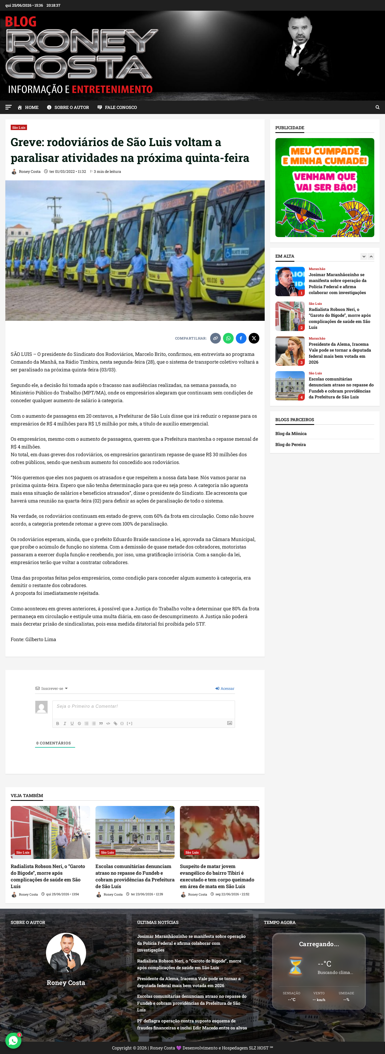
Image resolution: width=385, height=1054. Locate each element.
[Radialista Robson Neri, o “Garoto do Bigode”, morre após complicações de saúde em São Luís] (50, 832)
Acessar (224, 688)
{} (124, 723)
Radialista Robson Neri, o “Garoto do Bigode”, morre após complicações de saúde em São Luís (48, 876)
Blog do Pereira (290, 444)
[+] (132, 723)
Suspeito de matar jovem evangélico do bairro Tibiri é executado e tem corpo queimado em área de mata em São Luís (217, 876)
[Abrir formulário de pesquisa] (378, 107)
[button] (8, 107)
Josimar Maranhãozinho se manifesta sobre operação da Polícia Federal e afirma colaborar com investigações (290, 281)
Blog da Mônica (291, 433)
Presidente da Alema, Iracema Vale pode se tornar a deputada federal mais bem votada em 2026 (290, 351)
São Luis (18, 127)
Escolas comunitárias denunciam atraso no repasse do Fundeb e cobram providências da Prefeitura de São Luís (135, 876)
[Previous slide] (363, 256)
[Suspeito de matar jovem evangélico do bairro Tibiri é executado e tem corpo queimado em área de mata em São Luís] (219, 832)
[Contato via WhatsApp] (13, 1041)
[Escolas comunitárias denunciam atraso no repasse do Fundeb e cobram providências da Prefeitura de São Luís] (135, 832)
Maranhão (317, 268)
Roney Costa (26, 171)
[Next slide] (371, 256)
